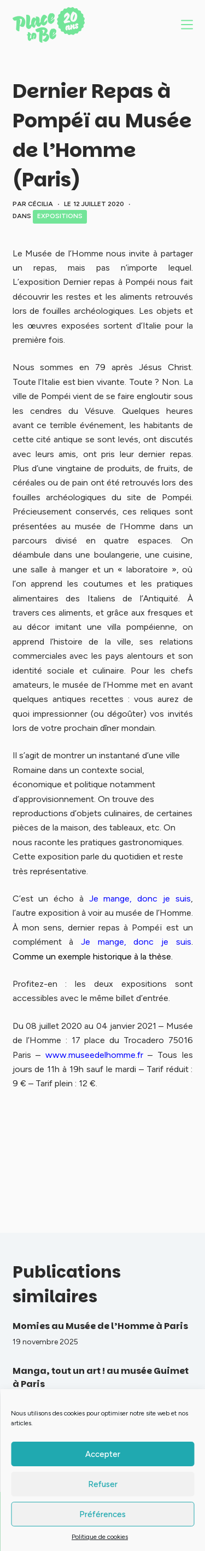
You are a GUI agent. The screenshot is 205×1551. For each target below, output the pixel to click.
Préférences (102, 1514)
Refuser (103, 1484)
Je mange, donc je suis (140, 898)
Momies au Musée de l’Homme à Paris (100, 1326)
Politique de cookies (100, 1537)
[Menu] (187, 25)
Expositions (60, 216)
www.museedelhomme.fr (94, 1055)
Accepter (102, 1454)
